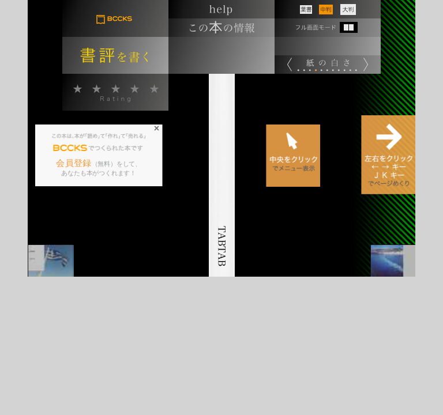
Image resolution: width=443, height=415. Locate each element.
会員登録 (74, 163)
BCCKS (70, 148)
